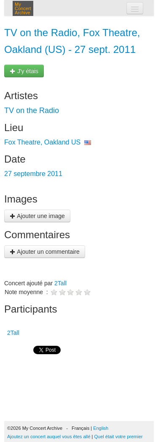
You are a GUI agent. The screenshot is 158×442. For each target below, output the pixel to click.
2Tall (60, 283)
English (100, 428)
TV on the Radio (31, 110)
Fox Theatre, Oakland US (42, 142)
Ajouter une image (37, 216)
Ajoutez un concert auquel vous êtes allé (49, 436)
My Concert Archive (23, 8)
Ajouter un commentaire (45, 251)
